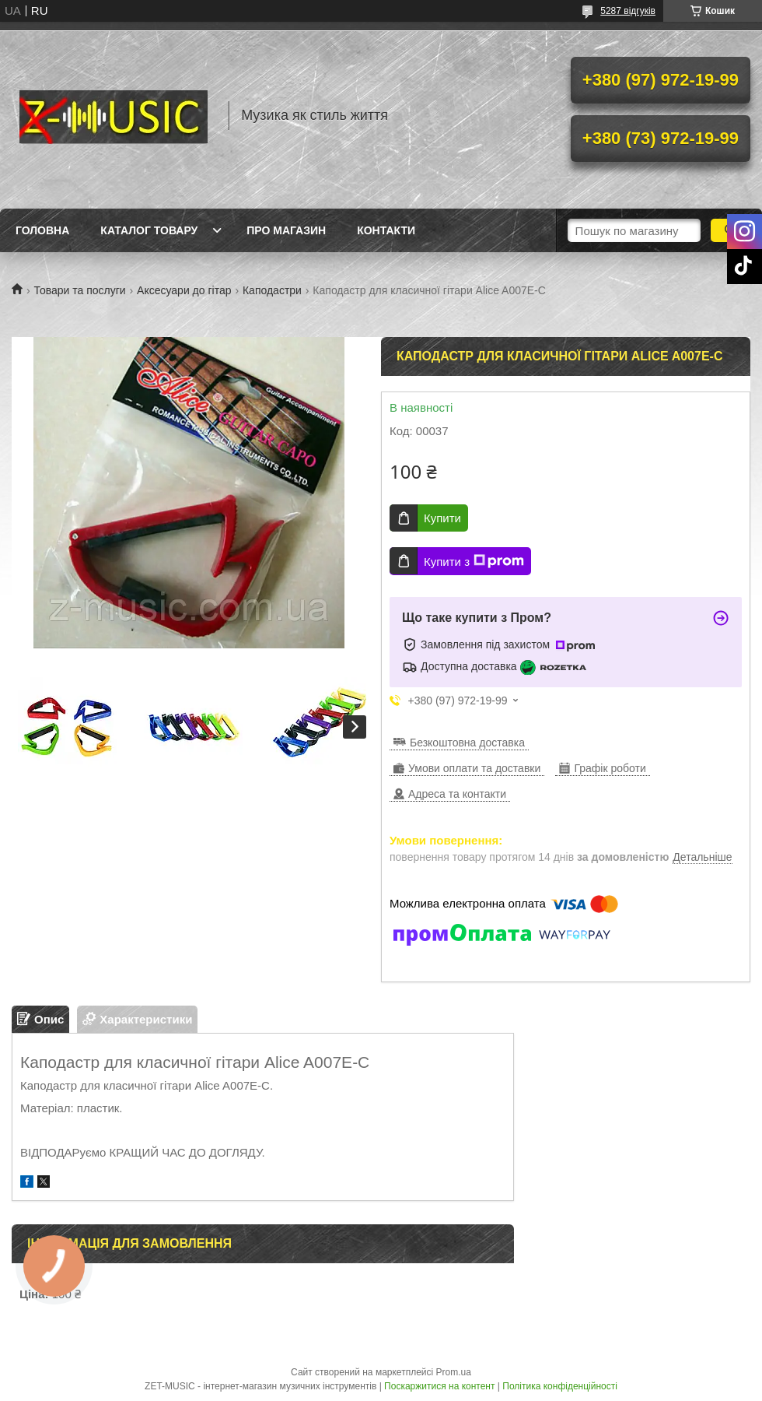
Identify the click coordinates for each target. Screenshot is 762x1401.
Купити (442, 518)
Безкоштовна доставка (467, 742)
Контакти (386, 230)
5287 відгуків (627, 10)
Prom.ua (453, 1372)
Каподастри (272, 290)
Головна (42, 230)
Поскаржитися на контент (439, 1386)
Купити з (474, 561)
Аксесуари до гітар (184, 290)
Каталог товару (148, 230)
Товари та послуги (79, 290)
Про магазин (286, 230)
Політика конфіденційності (559, 1386)
